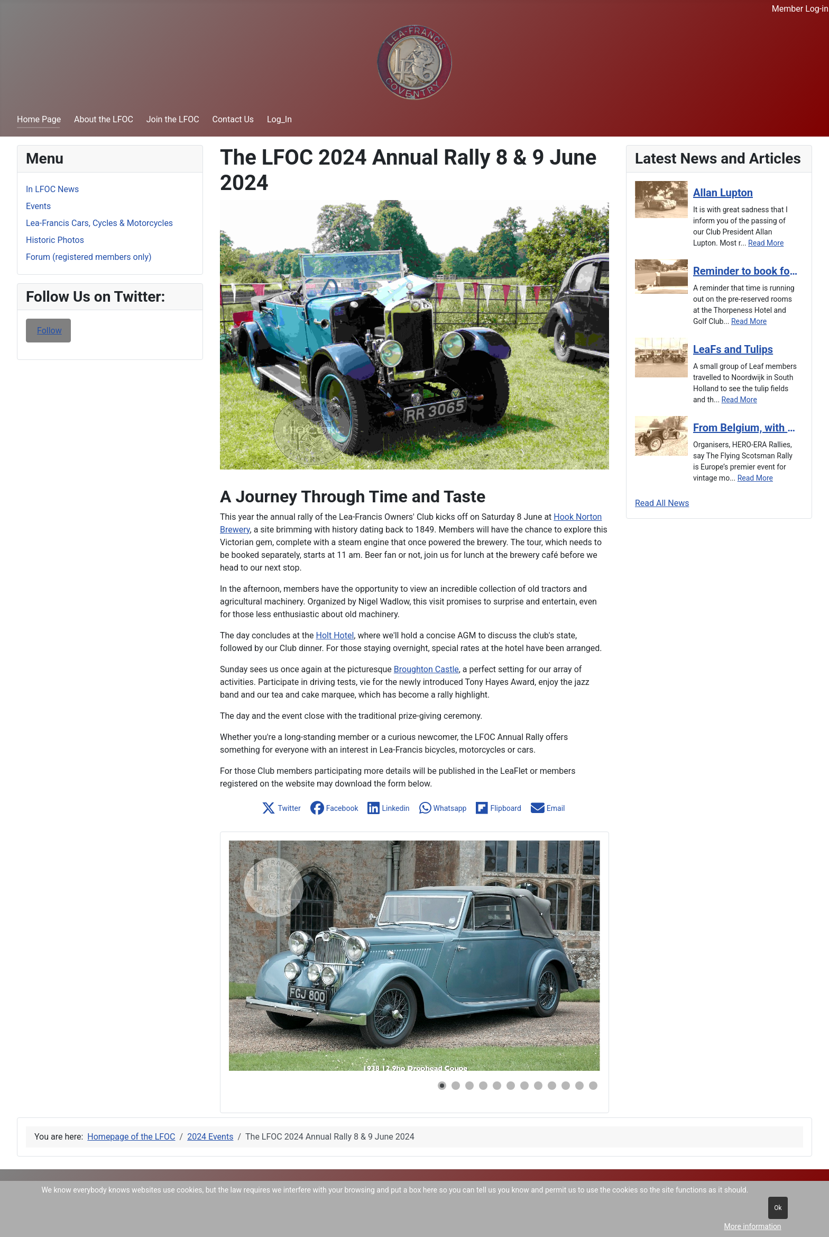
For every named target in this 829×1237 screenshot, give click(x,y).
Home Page (39, 119)
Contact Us (233, 119)
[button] (282, 808)
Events (38, 206)
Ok (777, 1208)
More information (752, 1226)
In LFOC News (52, 189)
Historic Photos (55, 240)
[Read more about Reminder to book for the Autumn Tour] (745, 271)
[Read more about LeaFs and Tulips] (745, 349)
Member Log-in (800, 9)
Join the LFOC (172, 119)
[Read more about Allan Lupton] (745, 192)
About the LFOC (103, 119)
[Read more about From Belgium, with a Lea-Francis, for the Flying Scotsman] (745, 427)
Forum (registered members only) (89, 257)
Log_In (279, 119)
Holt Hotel (335, 635)
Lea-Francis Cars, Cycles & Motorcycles (99, 223)
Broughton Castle (426, 669)
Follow (49, 331)
